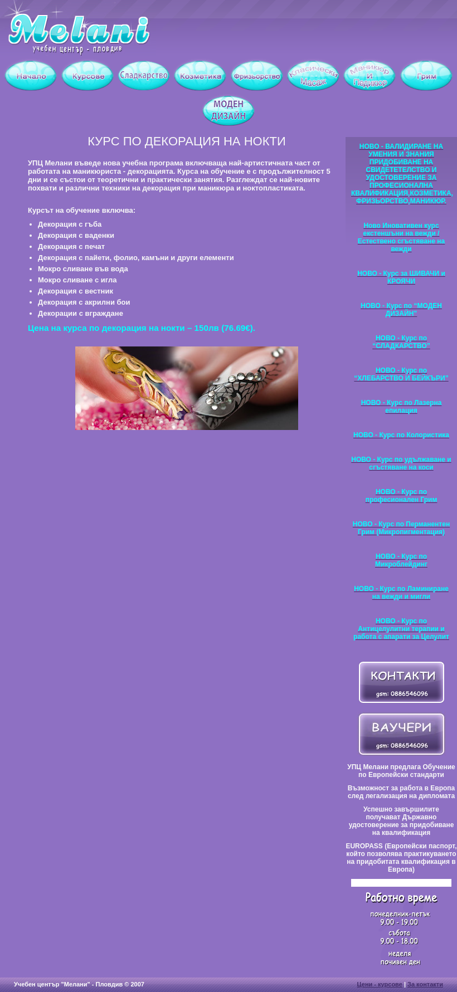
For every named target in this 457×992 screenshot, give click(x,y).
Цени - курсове (379, 984)
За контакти (425, 984)
